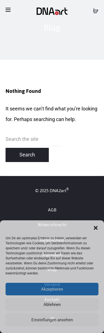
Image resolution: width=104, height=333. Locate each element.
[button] (95, 227)
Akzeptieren (52, 289)
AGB (52, 210)
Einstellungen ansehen (52, 319)
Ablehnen (52, 304)
